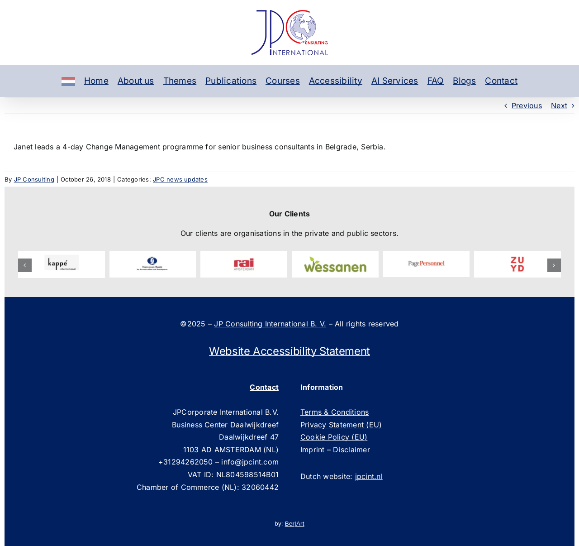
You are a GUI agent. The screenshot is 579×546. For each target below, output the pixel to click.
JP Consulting (34, 179)
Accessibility (335, 81)
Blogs (464, 81)
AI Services (394, 81)
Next (559, 105)
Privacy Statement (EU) (341, 424)
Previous (527, 105)
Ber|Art (294, 523)
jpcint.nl (369, 476)
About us (136, 81)
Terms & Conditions (334, 412)
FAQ (435, 81)
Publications (230, 81)
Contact (501, 81)
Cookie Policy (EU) (333, 436)
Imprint (312, 449)
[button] (25, 265)
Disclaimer (351, 449)
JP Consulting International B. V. (270, 323)
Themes (179, 81)
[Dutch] (68, 81)
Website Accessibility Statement (289, 351)
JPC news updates (180, 179)
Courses (283, 81)
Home (96, 81)
